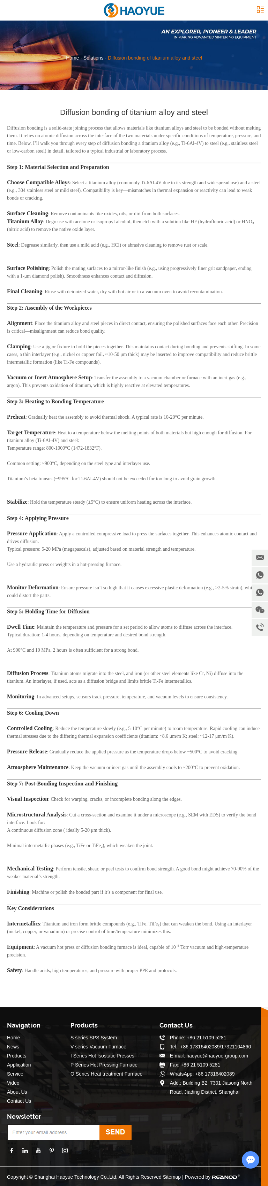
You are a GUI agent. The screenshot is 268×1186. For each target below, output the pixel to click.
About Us (17, 1092)
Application (19, 1065)
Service (15, 1074)
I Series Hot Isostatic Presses (102, 1056)
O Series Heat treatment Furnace (106, 1074)
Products (16, 1056)
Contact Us (19, 1101)
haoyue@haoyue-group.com (217, 1056)
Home (72, 58)
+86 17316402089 (214, 1074)
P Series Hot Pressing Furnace (103, 1065)
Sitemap (172, 1177)
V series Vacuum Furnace (98, 1046)
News (13, 1046)
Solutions (93, 58)
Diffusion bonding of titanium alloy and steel (155, 58)
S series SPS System (93, 1037)
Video (13, 1083)
